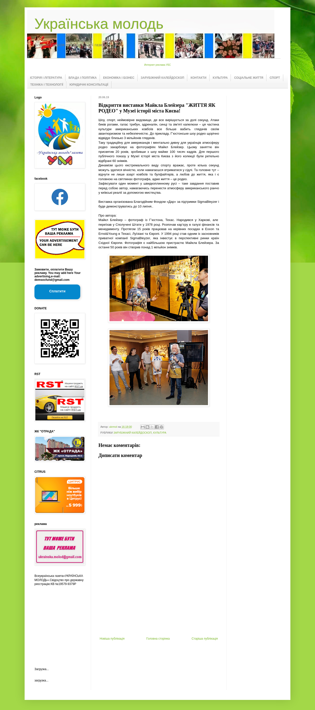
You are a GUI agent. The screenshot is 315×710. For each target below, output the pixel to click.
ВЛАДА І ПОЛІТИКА (83, 77)
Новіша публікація (112, 638)
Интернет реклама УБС (157, 64)
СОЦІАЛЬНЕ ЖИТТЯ (248, 77)
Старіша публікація (204, 638)
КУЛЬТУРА (220, 77)
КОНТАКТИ (198, 77)
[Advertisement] (159, 600)
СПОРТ (275, 77)
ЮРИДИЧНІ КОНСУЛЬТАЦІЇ (89, 84)
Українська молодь (98, 24)
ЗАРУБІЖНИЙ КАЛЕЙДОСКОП (162, 77)
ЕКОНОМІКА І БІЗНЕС (118, 77)
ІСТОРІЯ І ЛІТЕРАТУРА (46, 77)
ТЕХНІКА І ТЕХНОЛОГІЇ (46, 84)
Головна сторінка (158, 638)
